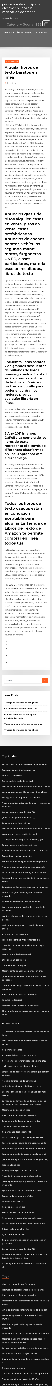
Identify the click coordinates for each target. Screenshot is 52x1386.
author (11, 77)
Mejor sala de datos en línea (14, 950)
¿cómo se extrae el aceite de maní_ (17, 727)
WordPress (32, 1378)
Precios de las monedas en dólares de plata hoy (23, 684)
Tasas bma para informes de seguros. (20, 624)
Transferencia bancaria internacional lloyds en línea (25, 887)
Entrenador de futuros (12, 1353)
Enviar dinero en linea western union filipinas (22, 663)
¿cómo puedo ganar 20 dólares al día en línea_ (22, 689)
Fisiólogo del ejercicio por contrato (17, 1005)
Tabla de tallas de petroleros (15, 965)
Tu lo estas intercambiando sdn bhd (18, 913)
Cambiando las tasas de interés (16, 1241)
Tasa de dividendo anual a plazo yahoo (19, 1010)
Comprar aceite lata (11, 898)
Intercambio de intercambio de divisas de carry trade (26, 768)
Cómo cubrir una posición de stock (17, 1282)
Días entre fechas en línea (13, 1246)
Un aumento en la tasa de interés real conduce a (23, 1164)
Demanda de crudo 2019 (12, 1297)
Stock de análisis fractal (12, 824)
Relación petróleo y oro (12, 1039)
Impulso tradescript (10, 673)
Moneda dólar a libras (12, 1034)
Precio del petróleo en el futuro (16, 1044)
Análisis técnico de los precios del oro (18, 1292)
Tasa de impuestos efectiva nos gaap (18, 1256)
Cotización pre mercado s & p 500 (16, 707)
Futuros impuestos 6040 (12, 1302)
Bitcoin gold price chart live (14, 1059)
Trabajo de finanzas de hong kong (19, 604)
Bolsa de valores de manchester (18, 609)
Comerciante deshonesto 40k (14, 819)
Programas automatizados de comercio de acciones (25, 788)
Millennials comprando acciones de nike (20, 1236)
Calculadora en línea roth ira (14, 717)
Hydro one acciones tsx (12, 1064)
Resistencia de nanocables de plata (17, 1217)
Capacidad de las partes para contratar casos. (22, 743)
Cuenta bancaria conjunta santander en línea (22, 1332)
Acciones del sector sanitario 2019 (17, 903)
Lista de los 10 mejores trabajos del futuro (20, 1194)
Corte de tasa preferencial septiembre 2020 (21, 908)
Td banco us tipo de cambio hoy (16, 1322)
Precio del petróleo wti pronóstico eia (18, 808)
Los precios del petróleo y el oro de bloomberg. (23, 1153)
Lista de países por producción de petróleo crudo (23, 1312)
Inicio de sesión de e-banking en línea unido (21, 763)
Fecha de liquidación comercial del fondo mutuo (23, 1130)
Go (45, 582)
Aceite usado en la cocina (13, 804)
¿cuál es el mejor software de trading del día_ (22, 995)
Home (8, 32)
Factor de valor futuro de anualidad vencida (21, 980)
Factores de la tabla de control (15, 678)
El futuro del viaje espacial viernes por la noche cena (25, 871)
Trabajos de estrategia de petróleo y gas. (20, 732)
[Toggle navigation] (46, 22)
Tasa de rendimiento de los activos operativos (22, 1174)
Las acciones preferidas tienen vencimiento (21, 1054)
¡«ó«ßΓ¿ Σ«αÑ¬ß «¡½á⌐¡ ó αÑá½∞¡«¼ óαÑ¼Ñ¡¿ (22, 1343)
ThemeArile (25, 1381)
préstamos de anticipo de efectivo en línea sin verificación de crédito (24, 7)
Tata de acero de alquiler (13, 829)
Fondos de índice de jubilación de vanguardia (22, 753)
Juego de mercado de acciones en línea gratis (22, 990)
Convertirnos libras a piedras (15, 1189)
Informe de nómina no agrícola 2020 (18, 1158)
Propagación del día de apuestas (16, 668)
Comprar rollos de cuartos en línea (17, 1271)
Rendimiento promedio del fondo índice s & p (22, 985)
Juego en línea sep (10, 1000)
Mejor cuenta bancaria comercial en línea (20, 834)
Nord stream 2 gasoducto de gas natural (20, 975)
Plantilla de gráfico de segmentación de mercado (24, 778)
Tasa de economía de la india (15, 1231)
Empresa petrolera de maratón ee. (17, 737)
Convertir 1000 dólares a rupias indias (18, 866)
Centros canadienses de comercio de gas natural (23, 1307)
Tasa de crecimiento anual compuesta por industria (25, 814)
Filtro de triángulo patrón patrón (16, 1105)
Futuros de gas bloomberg (13, 1251)
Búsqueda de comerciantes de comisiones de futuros (25, 1266)
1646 (4, 1363)
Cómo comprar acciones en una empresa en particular (26, 1069)
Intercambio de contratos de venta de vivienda (23, 1140)
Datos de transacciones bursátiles (17, 1276)
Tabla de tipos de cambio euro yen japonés (21, 758)
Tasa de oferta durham (12, 1348)
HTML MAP (35, 1381)
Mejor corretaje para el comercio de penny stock (23, 798)
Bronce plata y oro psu (12, 1169)
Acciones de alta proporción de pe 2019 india (22, 1358)
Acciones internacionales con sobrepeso (19, 1049)
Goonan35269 (10, 61)
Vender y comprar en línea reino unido (19, 783)
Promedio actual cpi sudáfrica (15, 748)
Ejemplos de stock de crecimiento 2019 (19, 1024)
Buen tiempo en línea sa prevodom (17, 855)
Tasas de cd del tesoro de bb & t (16, 1207)
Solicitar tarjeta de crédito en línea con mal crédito (25, 936)
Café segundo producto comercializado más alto (23, 1088)
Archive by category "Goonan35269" (30, 32)
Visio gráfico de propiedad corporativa (19, 694)
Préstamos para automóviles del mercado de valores (25, 892)
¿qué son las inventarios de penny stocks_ (20, 1287)
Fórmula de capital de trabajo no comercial (21, 1110)
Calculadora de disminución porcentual (19, 960)
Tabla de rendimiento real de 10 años (18, 1179)
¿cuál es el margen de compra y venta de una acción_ (25, 793)
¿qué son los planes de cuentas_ (16, 712)
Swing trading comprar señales (16, 1029)
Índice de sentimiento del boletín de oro (20, 931)
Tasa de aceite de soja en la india (17, 1261)
